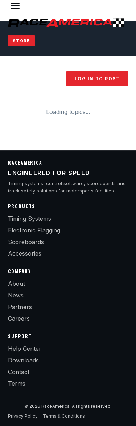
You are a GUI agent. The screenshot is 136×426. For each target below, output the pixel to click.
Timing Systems (29, 218)
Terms (16, 383)
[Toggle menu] (15, 6)
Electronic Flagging (34, 230)
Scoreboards (26, 242)
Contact (18, 372)
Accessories (24, 253)
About (16, 283)
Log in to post (97, 78)
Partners (20, 307)
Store (21, 40)
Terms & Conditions (64, 416)
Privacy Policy (23, 416)
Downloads (23, 360)
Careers (19, 318)
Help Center (24, 348)
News (16, 295)
